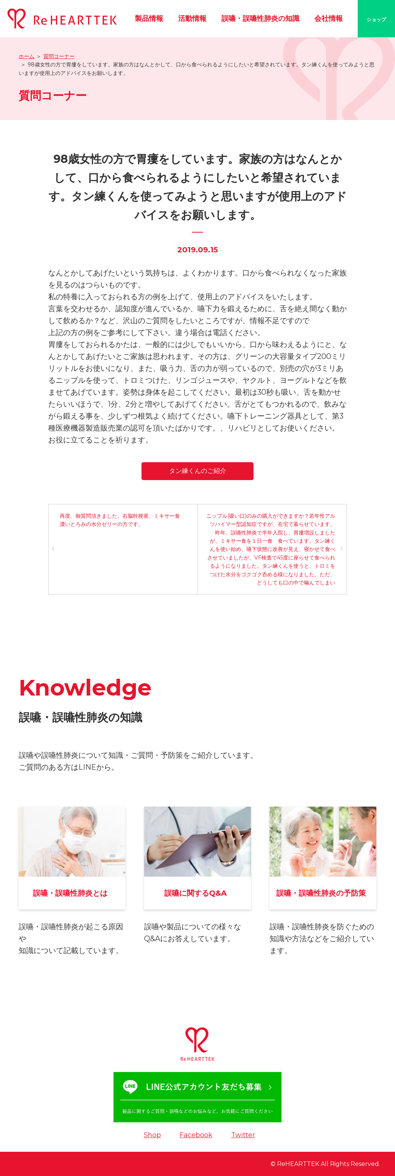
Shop (152, 1135)
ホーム (26, 56)
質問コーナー (59, 56)
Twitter (243, 1135)
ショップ (376, 19)
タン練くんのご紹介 (197, 471)
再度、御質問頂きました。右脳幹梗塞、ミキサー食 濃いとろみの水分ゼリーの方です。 (122, 520)
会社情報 (328, 18)
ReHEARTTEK (298, 1163)
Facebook (196, 1135)
